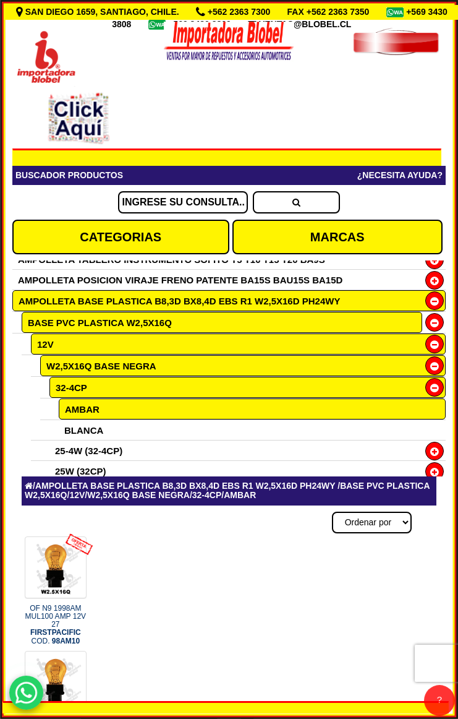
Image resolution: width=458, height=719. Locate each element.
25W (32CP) (80, 471)
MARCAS (337, 237)
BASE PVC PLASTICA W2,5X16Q (100, 322)
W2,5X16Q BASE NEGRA (101, 366)
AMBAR (82, 409)
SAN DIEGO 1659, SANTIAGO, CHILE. (99, 12)
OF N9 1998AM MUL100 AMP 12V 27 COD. (56, 624)
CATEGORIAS (120, 237)
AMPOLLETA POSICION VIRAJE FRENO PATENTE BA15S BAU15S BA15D (180, 280)
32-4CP (71, 387)
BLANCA (83, 430)
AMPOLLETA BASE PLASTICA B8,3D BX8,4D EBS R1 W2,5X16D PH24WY (179, 301)
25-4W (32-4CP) (88, 451)
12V (45, 344)
